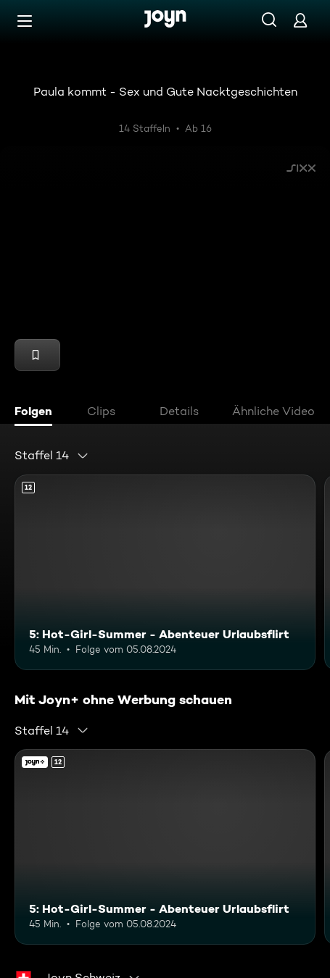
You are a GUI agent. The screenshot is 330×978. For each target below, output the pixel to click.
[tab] (37, 413)
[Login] (300, 20)
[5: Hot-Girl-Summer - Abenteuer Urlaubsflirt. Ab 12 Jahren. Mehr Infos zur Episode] (165, 572)
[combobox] (51, 455)
